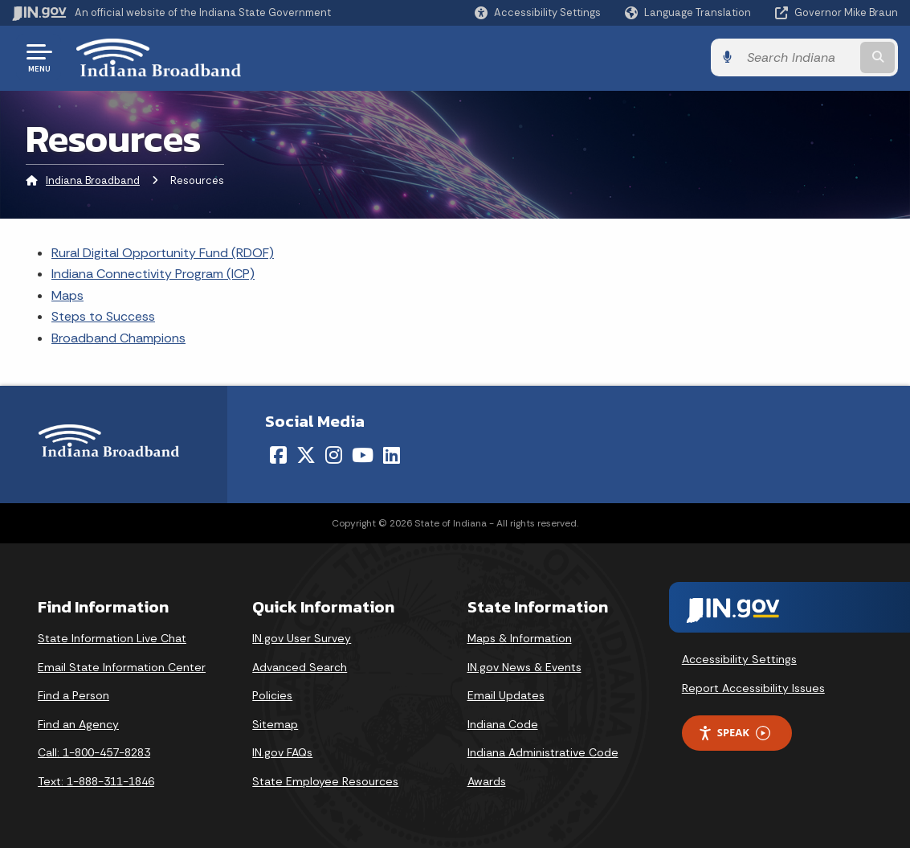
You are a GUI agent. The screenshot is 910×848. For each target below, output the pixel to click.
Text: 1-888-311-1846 (96, 781)
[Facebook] (278, 455)
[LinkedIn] (391, 455)
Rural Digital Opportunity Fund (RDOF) (162, 252)
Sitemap (275, 724)
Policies (272, 695)
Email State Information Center (122, 667)
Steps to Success (103, 316)
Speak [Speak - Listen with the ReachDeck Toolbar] (734, 732)
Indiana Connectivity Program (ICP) (153, 273)
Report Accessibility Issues (753, 688)
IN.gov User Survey (301, 638)
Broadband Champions (118, 338)
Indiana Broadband (93, 180)
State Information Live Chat (112, 638)
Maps (67, 295)
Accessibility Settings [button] (739, 659)
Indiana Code (502, 724)
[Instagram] (333, 455)
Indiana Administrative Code (542, 752)
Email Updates (506, 695)
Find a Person (73, 695)
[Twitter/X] (306, 455)
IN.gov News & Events (524, 667)
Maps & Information (519, 638)
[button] (538, 12)
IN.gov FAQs (282, 752)
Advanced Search (299, 667)
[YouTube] (362, 455)
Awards (486, 781)
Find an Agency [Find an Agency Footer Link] (78, 724)
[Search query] (798, 57)
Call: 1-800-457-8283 (94, 752)
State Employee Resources (325, 781)
